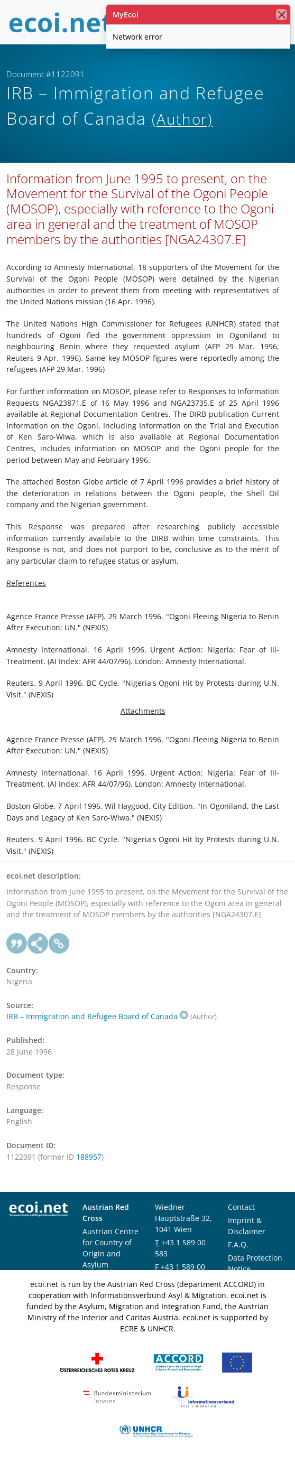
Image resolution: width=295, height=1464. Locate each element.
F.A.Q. (238, 1244)
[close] (281, 14)
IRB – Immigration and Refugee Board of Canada (97, 1016)
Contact (241, 1207)
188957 (89, 1157)
